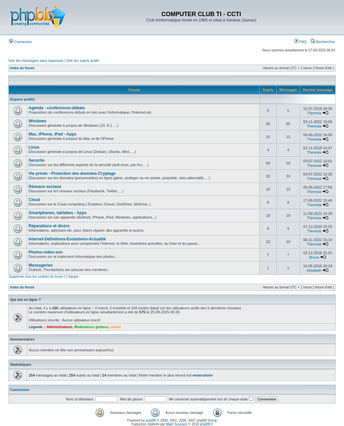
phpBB (151, 420)
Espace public (22, 99)
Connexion (20, 42)
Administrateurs (60, 327)
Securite (36, 160)
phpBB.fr (206, 424)
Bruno (314, 257)
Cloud (34, 199)
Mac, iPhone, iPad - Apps (52, 134)
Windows (37, 121)
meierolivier (202, 375)
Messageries (41, 265)
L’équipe (72, 276)
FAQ (300, 42)
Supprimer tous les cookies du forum (36, 276)
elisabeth (314, 270)
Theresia (314, 113)
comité (115, 327)
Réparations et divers (49, 226)
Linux (34, 147)
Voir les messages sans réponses (35, 61)
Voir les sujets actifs (83, 61)
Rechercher (323, 42)
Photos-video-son (45, 252)
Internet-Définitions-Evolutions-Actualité (67, 239)
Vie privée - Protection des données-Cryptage (72, 173)
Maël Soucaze (176, 424)
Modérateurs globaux (91, 327)
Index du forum (22, 68)
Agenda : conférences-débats (57, 108)
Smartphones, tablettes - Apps (58, 212)
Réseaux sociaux (45, 186)
